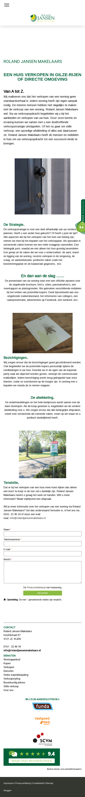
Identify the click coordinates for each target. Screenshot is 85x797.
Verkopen (9, 667)
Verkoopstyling (12, 678)
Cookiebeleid (38, 783)
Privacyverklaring (35, 587)
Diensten (9, 670)
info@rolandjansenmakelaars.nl (28, 518)
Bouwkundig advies (14, 682)
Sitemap (49, 783)
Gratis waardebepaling (16, 674)
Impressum (9, 783)
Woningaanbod (12, 659)
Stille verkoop (11, 686)
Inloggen (7, 790)
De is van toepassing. (42, 587)
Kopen (7, 663)
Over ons (9, 690)
